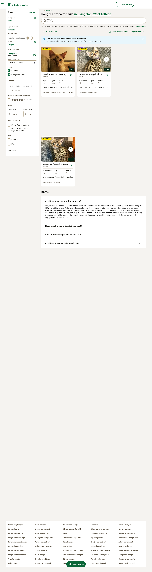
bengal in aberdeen (16, 550)
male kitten (12, 563)
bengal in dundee (15, 546)
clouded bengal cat (99, 533)
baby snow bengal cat (128, 538)
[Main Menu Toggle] (2, 4)
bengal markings (42, 559)
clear (33, 94)
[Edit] (34, 159)
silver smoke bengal (100, 529)
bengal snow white (127, 559)
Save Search (50, 73)
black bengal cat (98, 546)
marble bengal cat (126, 525)
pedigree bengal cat (44, 538)
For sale (13, 74)
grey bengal (40, 525)
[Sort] (126, 73)
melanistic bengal (70, 525)
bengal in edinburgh (16, 538)
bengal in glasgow (15, 525)
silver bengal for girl (72, 529)
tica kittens (68, 542)
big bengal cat (97, 538)
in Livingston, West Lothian (92, 55)
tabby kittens (41, 550)
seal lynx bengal (126, 546)
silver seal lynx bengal (128, 550)
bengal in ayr (13, 529)
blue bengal (40, 555)
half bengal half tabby (73, 550)
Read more (141, 67)
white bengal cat (42, 542)
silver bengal (68, 559)
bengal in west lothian (17, 542)
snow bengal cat (42, 529)
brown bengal (125, 529)
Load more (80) (30, 149)
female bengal (14, 559)
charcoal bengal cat (72, 538)
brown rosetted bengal (73, 555)
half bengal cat (42, 533)
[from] (14, 219)
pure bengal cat (97, 559)
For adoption (27, 74)
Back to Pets (13, 59)
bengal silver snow (127, 533)
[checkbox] (9, 106)
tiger (65, 533)
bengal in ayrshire (15, 533)
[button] (94, 100)
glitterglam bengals (43, 546)
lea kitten (67, 546)
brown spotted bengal (100, 550)
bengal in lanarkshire (17, 555)
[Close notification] (143, 80)
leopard (94, 525)
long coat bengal (126, 555)
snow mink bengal (127, 563)
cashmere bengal (98, 563)
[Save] (71, 116)
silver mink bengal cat (100, 555)
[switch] (29, 89)
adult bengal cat (126, 542)
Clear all (31, 53)
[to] (30, 219)
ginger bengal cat (98, 542)
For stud (13, 80)
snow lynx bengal (43, 563)
